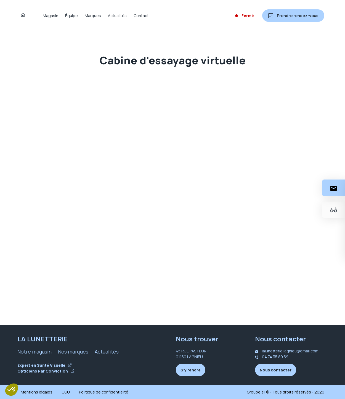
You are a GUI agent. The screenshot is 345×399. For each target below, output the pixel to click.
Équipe (71, 15)
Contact (141, 15)
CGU (66, 392)
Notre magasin (34, 351)
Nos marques (73, 351)
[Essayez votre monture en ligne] (333, 210)
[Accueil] (24, 15)
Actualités (117, 15)
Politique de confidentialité (103, 392)
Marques (93, 15)
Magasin (50, 15)
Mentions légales (36, 392)
